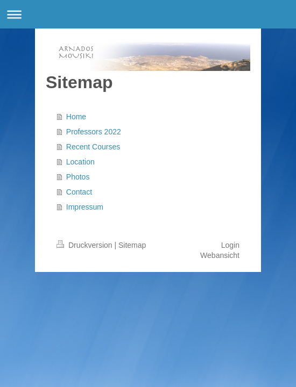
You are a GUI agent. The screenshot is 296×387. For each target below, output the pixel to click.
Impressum (84, 207)
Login (230, 245)
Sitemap (132, 245)
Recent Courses (93, 146)
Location (80, 161)
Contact (79, 192)
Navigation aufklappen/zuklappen (148, 14)
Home (76, 116)
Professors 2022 (93, 131)
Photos (78, 177)
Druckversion (85, 245)
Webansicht (219, 255)
